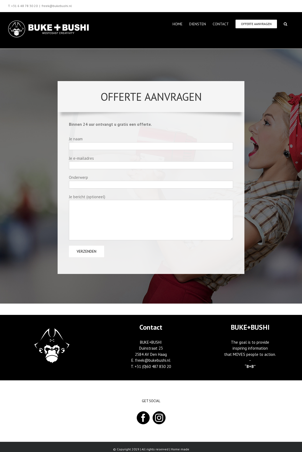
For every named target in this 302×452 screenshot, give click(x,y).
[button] (285, 23)
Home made (180, 449)
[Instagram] (159, 417)
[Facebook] (143, 417)
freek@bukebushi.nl (57, 6)
